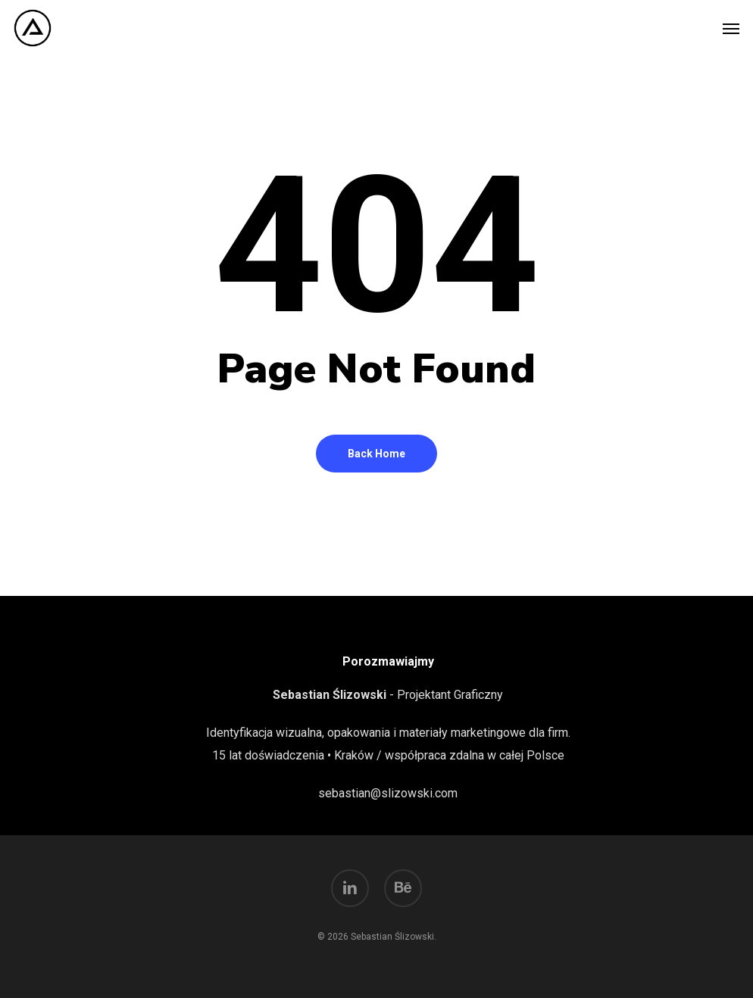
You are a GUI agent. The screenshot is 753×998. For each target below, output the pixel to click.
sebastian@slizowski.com (388, 793)
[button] (731, 28)
